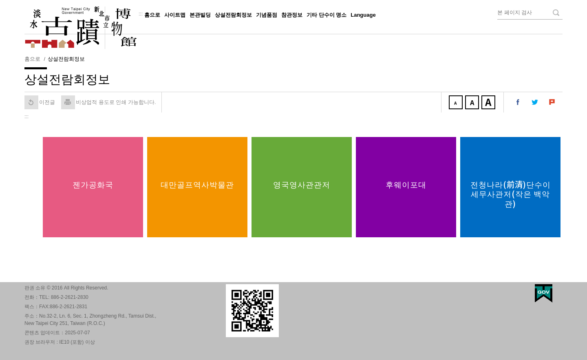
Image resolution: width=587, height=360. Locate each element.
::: (141, 14)
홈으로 (152, 15)
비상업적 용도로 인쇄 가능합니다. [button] (108, 102)
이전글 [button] (39, 102)
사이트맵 (174, 15)
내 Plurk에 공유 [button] (552, 102)
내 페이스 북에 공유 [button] (518, 102)
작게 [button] (456, 103)
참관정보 (291, 15)
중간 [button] (473, 103)
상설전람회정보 (233, 15)
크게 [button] (489, 103)
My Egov (543, 293)
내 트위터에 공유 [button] (535, 102)
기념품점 (266, 15)
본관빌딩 (200, 15)
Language (363, 15)
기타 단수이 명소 (326, 15)
